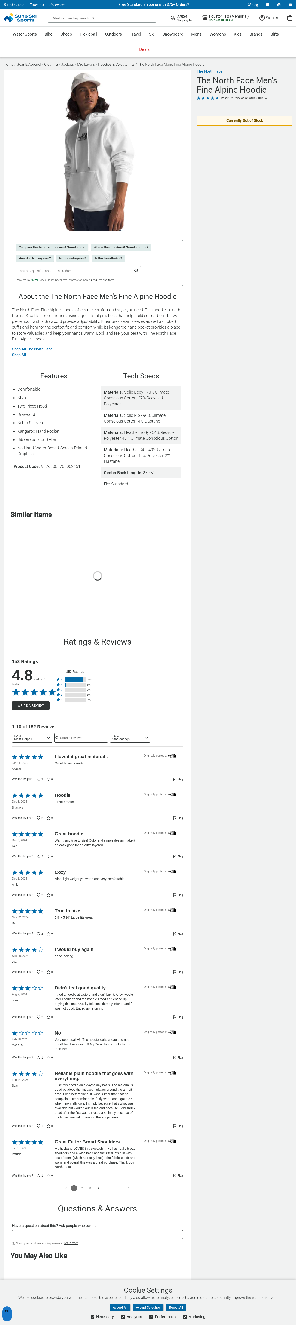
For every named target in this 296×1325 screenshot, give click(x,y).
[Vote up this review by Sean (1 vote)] (40, 1126)
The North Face (209, 71)
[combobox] (32, 738)
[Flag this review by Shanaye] (178, 818)
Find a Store (14, 5)
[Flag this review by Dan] (178, 933)
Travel (135, 34)
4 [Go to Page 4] (98, 1188)
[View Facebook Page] (267, 5)
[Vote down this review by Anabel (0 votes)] (50, 779)
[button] (75, 679)
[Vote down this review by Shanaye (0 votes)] (50, 818)
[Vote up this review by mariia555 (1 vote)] (40, 1057)
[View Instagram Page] (279, 5)
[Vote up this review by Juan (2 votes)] (40, 972)
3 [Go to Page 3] (90, 1188)
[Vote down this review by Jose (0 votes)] (50, 1017)
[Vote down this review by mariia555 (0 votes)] (50, 1057)
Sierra (34, 280)
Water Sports (25, 34)
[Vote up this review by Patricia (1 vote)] (40, 1175)
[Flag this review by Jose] (178, 1017)
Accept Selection (148, 1307)
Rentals (37, 5)
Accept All (120, 1307)
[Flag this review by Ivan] (178, 856)
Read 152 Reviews (232, 98)
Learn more (71, 1243)
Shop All (19, 355)
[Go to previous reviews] (66, 1188)
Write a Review (31, 705)
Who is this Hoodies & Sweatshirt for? (121, 247)
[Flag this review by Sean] (178, 1126)
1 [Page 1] (74, 1188)
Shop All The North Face (32, 349)
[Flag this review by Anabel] (178, 779)
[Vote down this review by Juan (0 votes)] (50, 972)
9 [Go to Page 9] (121, 1188)
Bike (48, 34)
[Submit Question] (136, 270)
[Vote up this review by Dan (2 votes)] (40, 933)
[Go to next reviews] (129, 1188)
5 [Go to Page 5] (106, 1188)
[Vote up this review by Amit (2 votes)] (40, 895)
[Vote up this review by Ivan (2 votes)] (40, 856)
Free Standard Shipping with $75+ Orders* (154, 4)
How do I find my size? (35, 258)
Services (57, 5)
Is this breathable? (108, 258)
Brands (256, 34)
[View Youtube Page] (290, 5)
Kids (238, 34)
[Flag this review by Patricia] (178, 1175)
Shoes (66, 34)
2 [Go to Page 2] (82, 1188)
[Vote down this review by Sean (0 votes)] (50, 1126)
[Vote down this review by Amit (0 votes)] (50, 895)
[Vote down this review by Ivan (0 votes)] (50, 856)
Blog (253, 5)
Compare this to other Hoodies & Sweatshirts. (52, 247)
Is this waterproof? (72, 258)
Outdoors (113, 34)
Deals (144, 49)
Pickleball (88, 34)
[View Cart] (289, 17)
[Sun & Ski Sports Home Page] (20, 17)
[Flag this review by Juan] (178, 972)
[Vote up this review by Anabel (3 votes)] (40, 779)
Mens (196, 34)
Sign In (268, 17)
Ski (151, 34)
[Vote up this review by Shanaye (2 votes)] (40, 818)
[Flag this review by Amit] (178, 895)
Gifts (274, 34)
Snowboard (172, 34)
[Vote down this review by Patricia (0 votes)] (50, 1175)
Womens (218, 34)
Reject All (176, 1307)
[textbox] (97, 1234)
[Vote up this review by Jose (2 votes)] (40, 1017)
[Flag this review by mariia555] (178, 1057)
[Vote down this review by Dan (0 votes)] (50, 933)
